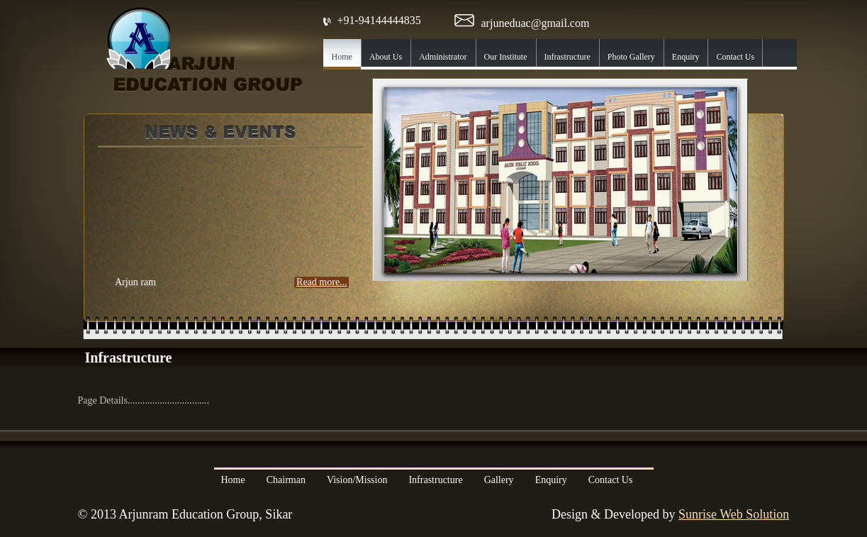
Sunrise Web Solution (733, 514)
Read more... (321, 286)
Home (233, 480)
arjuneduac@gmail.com (535, 23)
